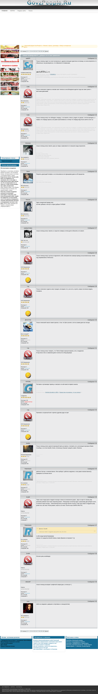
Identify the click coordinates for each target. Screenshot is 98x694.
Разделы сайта (22, 10)
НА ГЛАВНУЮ (5, 687)
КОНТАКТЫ (19, 687)
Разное (31, 10)
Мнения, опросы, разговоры (51, 45)
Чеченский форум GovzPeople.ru (33, 45)
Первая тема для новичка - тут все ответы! (70, 392)
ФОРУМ (12, 10)
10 (43, 51)
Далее (46, 51)
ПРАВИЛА (53, 74)
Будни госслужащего (7, 161)
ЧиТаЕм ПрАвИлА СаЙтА (52, 392)
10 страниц (23, 51)
